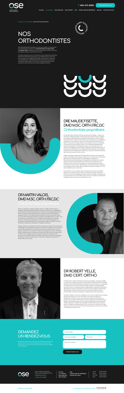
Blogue (99, 10)
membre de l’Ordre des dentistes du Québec (85, 135)
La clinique (49, 10)
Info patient (69, 10)
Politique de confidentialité (25, 388)
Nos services (59, 10)
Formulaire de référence (87, 10)
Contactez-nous (108, 10)
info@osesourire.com (40, 375)
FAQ (76, 10)
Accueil (41, 10)
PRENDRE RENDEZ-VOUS (105, 5)
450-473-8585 (87, 5)
